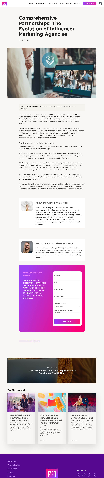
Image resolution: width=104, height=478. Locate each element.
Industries (12, 469)
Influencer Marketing (26, 341)
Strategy (36, 341)
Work (10, 473)
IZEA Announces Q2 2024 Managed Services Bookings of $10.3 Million (52, 370)
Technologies (14, 465)
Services (12, 461)
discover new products (72, 116)
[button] (41, 3)
